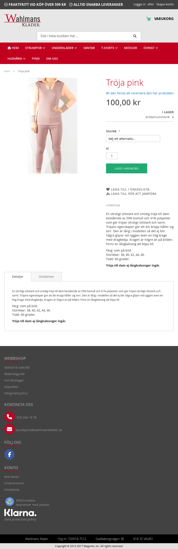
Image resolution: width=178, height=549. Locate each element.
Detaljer (17, 276)
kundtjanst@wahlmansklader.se (39, 430)
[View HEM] (13, 48)
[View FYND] (36, 58)
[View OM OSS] (52, 58)
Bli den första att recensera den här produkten (140, 93)
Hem (7, 71)
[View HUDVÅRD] (16, 58)
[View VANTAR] (89, 48)
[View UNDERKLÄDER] (64, 48)
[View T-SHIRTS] (109, 48)
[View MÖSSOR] (130, 48)
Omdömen (46, 276)
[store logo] (22, 20)
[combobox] (89, 35)
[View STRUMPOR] (35, 48)
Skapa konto (165, 4)
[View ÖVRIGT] (150, 48)
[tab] (17, 276)
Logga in (140, 4)
